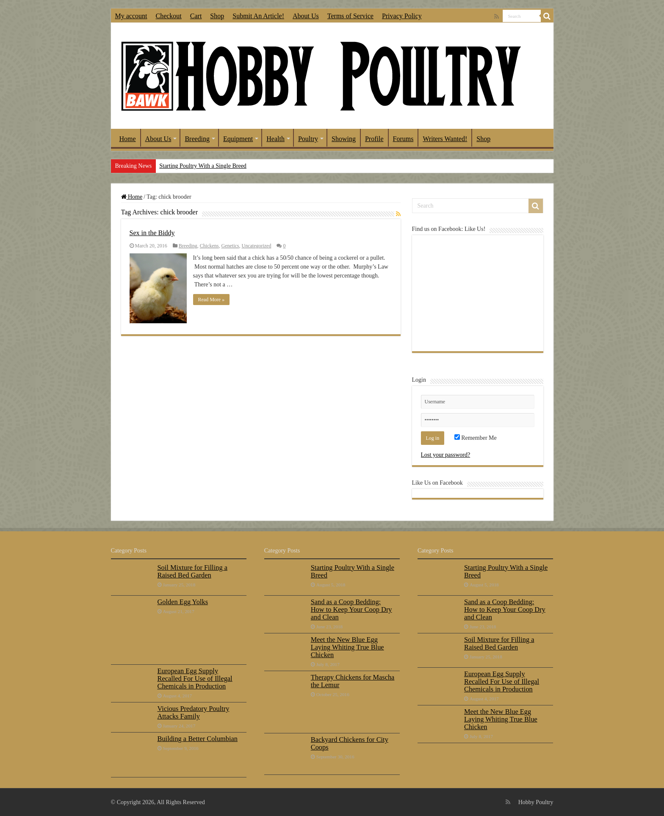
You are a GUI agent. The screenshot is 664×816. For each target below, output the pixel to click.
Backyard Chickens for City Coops (349, 743)
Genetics (230, 246)
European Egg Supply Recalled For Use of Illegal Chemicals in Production (195, 678)
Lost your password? (445, 455)
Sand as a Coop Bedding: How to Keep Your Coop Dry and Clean (351, 609)
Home (127, 138)
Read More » (211, 300)
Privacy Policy (402, 15)
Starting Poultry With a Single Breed (202, 166)
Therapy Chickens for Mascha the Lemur (353, 681)
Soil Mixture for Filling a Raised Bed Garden (192, 571)
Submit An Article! (258, 15)
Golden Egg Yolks (183, 602)
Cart (196, 15)
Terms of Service (350, 15)
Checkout (168, 15)
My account (131, 15)
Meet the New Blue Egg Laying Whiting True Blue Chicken (347, 647)
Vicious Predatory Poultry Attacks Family (194, 712)
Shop (217, 15)
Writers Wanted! (445, 138)
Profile (374, 138)
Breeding (197, 138)
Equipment (238, 138)
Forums (403, 138)
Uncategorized (256, 246)
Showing (344, 138)
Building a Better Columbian (198, 739)
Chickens (209, 246)
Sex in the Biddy (152, 232)
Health (275, 138)
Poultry (308, 138)
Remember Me (475, 438)
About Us (306, 15)
